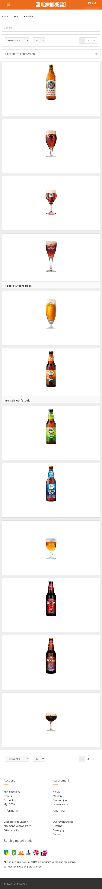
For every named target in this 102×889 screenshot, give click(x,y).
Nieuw (56, 791)
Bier (16, 16)
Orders (8, 796)
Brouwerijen (60, 800)
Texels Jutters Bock (18, 285)
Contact (57, 834)
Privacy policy (11, 830)
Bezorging (58, 830)
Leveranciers (60, 804)
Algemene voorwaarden (17, 826)
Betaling (57, 826)
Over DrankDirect (63, 821)
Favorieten (10, 800)
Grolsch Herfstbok (17, 400)
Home (5, 16)
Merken (57, 796)
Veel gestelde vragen (16, 821)
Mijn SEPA (9, 804)
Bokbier (30, 16)
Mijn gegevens (12, 791)
